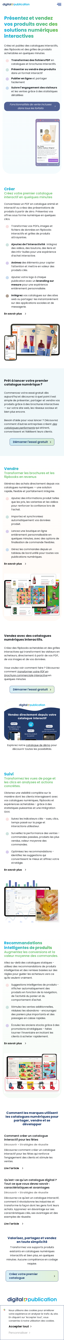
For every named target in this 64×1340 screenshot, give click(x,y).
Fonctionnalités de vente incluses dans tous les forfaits (33, 106)
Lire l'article (13, 1168)
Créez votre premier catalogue (32, 1276)
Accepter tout (20, 1326)
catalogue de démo (38, 745)
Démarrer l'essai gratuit (32, 442)
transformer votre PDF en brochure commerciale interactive (26, 673)
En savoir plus (15, 313)
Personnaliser (19, 1333)
